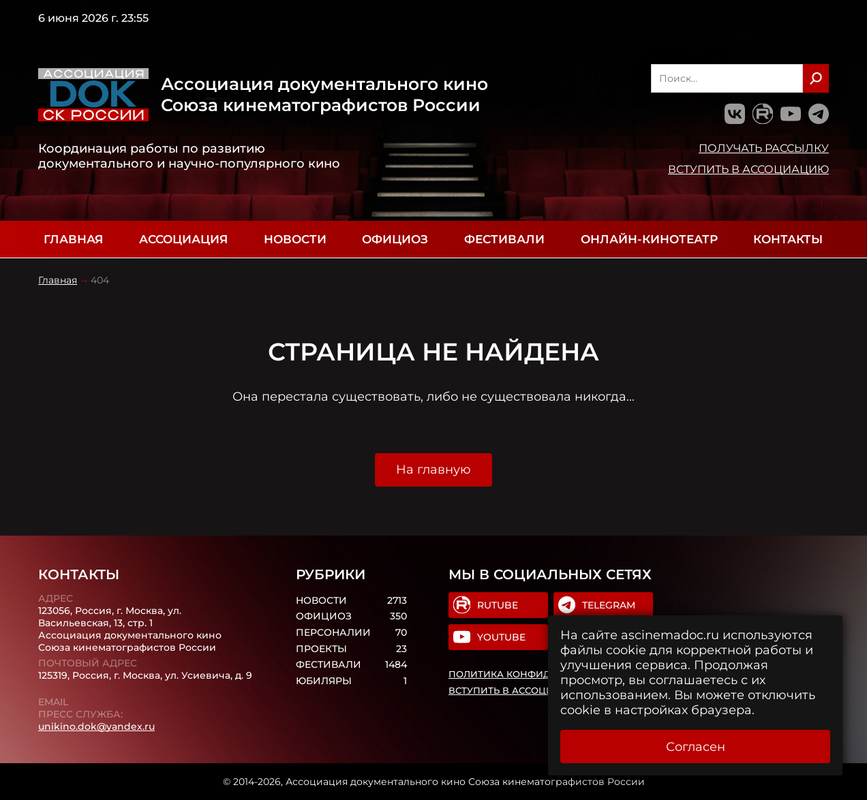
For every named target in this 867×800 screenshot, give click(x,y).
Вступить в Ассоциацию (748, 169)
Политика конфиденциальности (540, 673)
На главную (433, 469)
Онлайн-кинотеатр (649, 239)
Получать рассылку (764, 148)
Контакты (788, 239)
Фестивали (504, 239)
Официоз (395, 239)
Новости (295, 239)
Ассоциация (183, 239)
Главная (73, 239)
